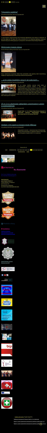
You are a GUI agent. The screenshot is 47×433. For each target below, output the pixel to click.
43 (38, 154)
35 (18, 154)
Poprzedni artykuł (12, 154)
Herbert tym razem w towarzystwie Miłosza (18, 129)
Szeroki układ (14, 2)
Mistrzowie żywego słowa (11, 52)
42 (36, 154)
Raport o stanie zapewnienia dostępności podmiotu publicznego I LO (29, 426)
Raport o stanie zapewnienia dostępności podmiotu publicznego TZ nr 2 (30, 428)
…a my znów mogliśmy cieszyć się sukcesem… (20, 84)
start (6, 154)
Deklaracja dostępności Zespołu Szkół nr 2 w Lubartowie (26, 424)
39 (28, 154)
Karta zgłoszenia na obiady (7, 237)
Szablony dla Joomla (19, 421)
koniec (28, 156)
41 (33, 154)
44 (41, 154)
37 (23, 154)
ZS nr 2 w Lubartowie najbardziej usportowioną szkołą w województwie (22, 109)
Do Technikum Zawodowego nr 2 (8, 180)
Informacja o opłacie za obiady (8, 238)
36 (20, 154)
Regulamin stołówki (5, 235)
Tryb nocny (3, 2)
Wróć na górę (41, 428)
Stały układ (12, 2)
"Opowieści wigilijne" (9, 16)
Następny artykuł (21, 156)
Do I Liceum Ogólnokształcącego (8, 179)
